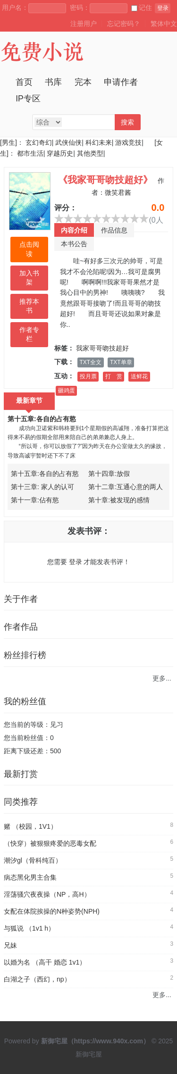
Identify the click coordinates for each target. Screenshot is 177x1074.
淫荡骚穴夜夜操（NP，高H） (47, 894)
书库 (53, 82)
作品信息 (114, 230)
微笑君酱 (118, 192)
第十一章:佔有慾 (35, 500)
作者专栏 (29, 334)
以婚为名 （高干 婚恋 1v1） (45, 962)
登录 (163, 8)
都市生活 (30, 153)
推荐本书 (29, 306)
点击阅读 (29, 249)
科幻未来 (98, 142)
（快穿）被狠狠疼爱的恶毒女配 (50, 843)
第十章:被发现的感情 (119, 500)
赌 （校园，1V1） (30, 826)
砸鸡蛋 (66, 390)
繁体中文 (164, 23)
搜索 (127, 122)
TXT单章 (121, 362)
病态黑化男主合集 (30, 877)
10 (144, 218)
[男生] (8, 142)
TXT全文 (90, 362)
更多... (161, 678)
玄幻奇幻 (38, 142)
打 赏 (113, 376)
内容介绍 (74, 230)
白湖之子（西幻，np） (37, 979)
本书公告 (74, 244)
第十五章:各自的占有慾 (42, 419)
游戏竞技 (128, 142)
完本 (83, 82)
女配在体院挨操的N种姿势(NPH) (52, 911)
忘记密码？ (123, 23)
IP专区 (28, 98)
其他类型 (90, 153)
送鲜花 (139, 376)
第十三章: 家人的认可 (42, 487)
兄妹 (10, 945)
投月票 (88, 376)
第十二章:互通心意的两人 (125, 487)
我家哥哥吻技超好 (102, 348)
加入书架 (29, 277)
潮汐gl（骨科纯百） (33, 860)
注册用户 (83, 23)
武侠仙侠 (68, 142)
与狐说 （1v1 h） (29, 928)
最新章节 (29, 400)
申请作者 (121, 82)
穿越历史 (60, 153)
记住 (141, 7)
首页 (24, 82)
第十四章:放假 (109, 473)
